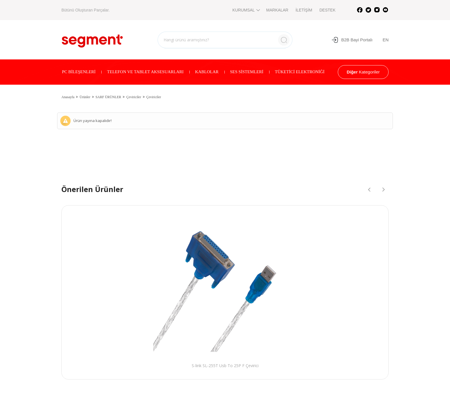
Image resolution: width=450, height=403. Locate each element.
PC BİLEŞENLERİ (79, 71)
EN (386, 39)
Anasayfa (67, 97)
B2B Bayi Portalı (352, 39)
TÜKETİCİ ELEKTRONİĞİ (300, 71)
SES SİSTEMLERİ (246, 71)
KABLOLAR (207, 71)
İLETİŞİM (304, 10)
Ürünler (84, 97)
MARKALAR (277, 10)
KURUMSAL (245, 10)
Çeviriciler (133, 97)
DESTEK (327, 10)
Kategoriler (363, 71)
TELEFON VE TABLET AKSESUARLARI (145, 71)
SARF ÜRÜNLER (108, 97)
